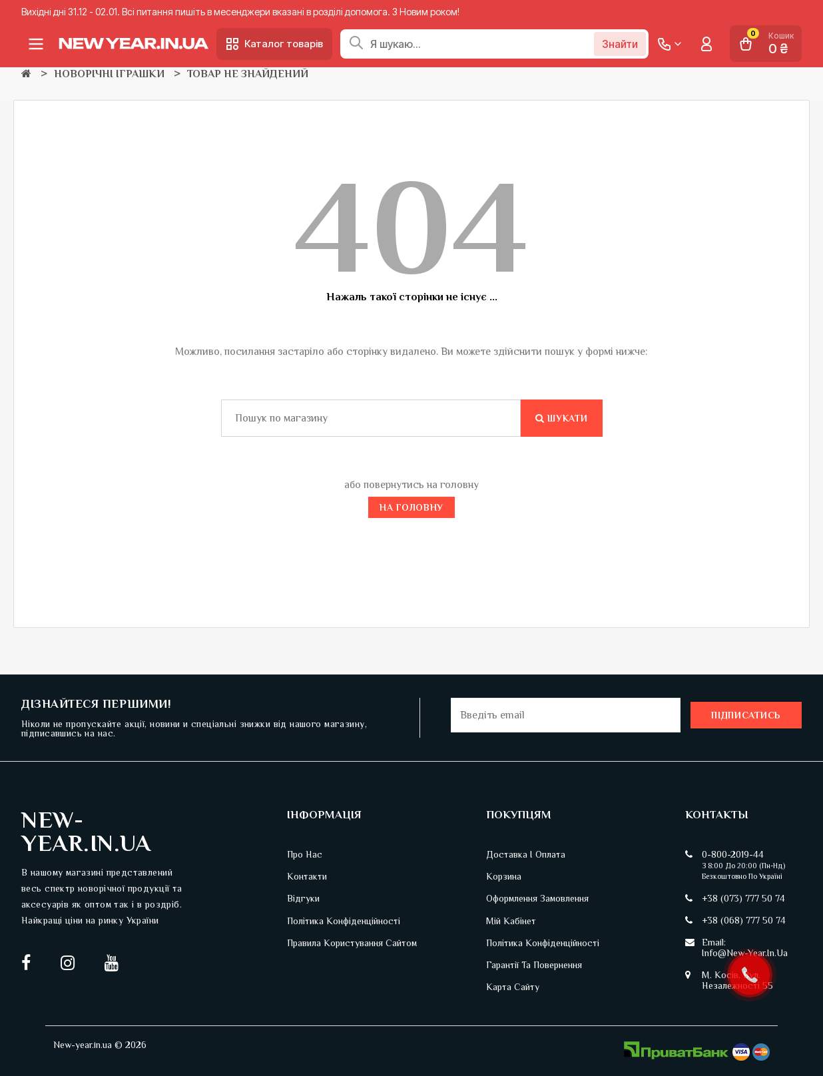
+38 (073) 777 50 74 (743, 898)
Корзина (503, 876)
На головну (411, 507)
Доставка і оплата (525, 854)
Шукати (561, 418)
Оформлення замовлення (537, 898)
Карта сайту (512, 986)
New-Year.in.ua (86, 831)
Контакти (307, 876)
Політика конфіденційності (343, 921)
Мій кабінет (511, 921)
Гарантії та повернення (534, 964)
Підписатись (746, 715)
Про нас (304, 854)
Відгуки (303, 898)
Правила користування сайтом (352, 943)
